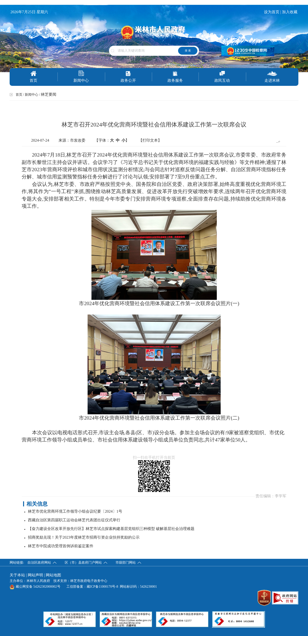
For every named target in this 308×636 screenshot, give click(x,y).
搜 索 (188, 50)
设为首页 (271, 12)
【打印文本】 (150, 140)
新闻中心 (81, 76)
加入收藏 (290, 12)
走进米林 (272, 76)
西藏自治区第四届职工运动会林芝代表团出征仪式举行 (74, 520)
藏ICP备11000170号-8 (102, 586)
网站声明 (35, 575)
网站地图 (53, 575)
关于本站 (17, 575)
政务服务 (175, 76)
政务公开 (128, 76)
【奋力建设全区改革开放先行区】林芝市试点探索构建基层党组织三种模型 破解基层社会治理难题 (111, 529)
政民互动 (222, 76)
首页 (33, 76)
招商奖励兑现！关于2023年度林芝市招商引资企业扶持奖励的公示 (84, 537)
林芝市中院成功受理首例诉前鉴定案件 (60, 546)
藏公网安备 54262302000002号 (35, 586)
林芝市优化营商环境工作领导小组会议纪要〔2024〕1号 (75, 511)
